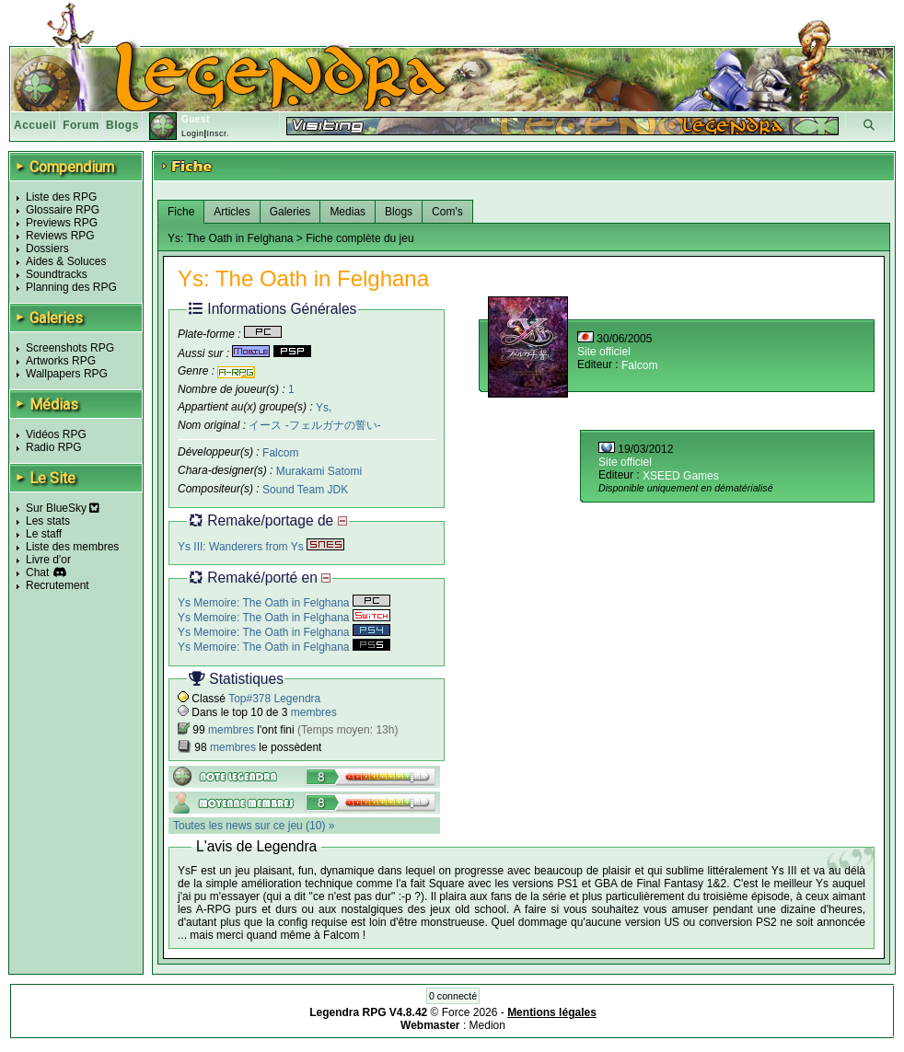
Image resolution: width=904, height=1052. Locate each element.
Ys (322, 406)
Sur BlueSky (62, 508)
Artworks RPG (61, 360)
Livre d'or (48, 559)
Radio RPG (54, 447)
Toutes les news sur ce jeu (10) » (253, 825)
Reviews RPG (60, 235)
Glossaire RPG (62, 209)
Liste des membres (72, 546)
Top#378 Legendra (274, 698)
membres (314, 712)
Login (192, 133)
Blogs (122, 125)
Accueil (35, 125)
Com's (447, 211)
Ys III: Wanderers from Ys (261, 546)
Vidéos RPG (56, 434)
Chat (37, 572)
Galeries (290, 211)
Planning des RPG (71, 287)
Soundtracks (56, 274)
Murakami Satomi (319, 471)
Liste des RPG (61, 197)
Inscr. (217, 133)
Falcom (280, 452)
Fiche (181, 211)
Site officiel (604, 351)
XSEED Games (681, 475)
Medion (487, 1025)
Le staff (44, 533)
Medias (347, 211)
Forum (81, 125)
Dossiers (47, 248)
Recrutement (57, 585)
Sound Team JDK (305, 489)
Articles (231, 211)
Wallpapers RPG (67, 373)
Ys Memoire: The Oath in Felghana (284, 602)
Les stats (48, 520)
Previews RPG (62, 222)
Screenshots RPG (70, 347)
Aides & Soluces (66, 261)
